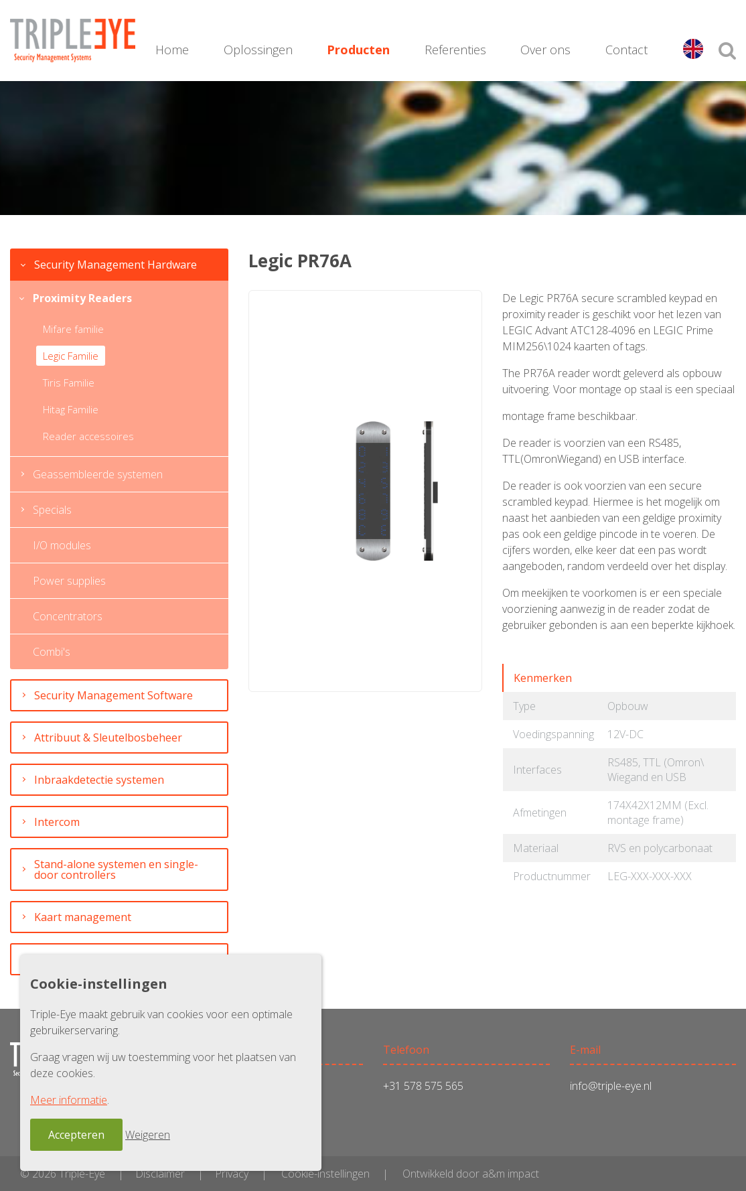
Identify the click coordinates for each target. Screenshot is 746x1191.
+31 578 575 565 (423, 1085)
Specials (52, 509)
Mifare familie (73, 329)
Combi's (51, 651)
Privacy (231, 1173)
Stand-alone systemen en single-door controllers (116, 869)
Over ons (545, 50)
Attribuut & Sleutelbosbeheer (108, 737)
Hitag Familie (70, 409)
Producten (358, 50)
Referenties (455, 50)
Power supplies (69, 580)
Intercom (57, 822)
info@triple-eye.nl (611, 1085)
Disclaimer (160, 1173)
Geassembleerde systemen (98, 474)
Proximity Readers (82, 298)
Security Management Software (113, 695)
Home (172, 50)
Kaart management (82, 917)
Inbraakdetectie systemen (99, 779)
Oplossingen (258, 50)
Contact (626, 50)
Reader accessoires (88, 436)
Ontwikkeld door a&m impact (470, 1173)
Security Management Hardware (115, 264)
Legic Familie (70, 355)
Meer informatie (68, 1100)
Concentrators (67, 616)
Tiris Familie (68, 382)
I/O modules (62, 545)
